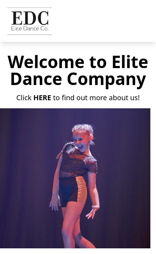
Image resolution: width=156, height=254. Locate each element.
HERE (42, 97)
